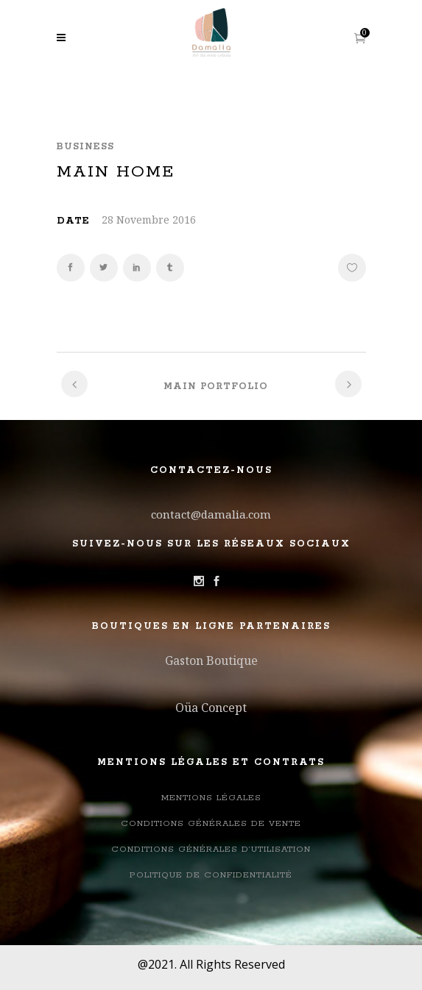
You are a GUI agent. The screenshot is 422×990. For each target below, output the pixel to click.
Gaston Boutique (211, 660)
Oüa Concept (211, 707)
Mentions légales (211, 797)
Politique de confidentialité (211, 874)
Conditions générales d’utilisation (211, 849)
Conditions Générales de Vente (211, 823)
